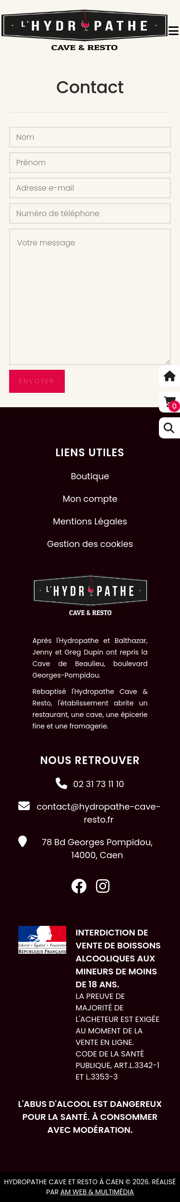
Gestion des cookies (90, 544)
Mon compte (89, 499)
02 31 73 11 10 (98, 784)
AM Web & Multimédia (97, 1192)
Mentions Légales (90, 521)
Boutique (90, 476)
